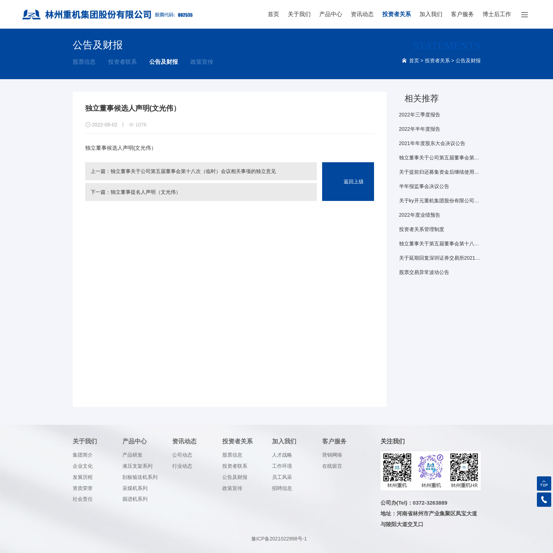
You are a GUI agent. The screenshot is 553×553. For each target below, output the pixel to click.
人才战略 (282, 455)
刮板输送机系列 (139, 477)
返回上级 (354, 181)
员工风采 (282, 477)
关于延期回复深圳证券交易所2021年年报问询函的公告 (440, 258)
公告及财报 (163, 62)
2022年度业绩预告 (419, 215)
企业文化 (83, 466)
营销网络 (332, 455)
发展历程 (83, 477)
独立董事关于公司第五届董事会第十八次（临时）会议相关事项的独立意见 (193, 171)
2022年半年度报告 (419, 129)
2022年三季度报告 (419, 114)
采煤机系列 (134, 488)
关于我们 (299, 14)
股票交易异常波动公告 (424, 272)
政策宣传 (201, 62)
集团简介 (83, 455)
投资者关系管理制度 (421, 229)
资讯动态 (362, 14)
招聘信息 (282, 488)
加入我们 (430, 14)
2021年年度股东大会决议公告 (432, 143)
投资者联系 (122, 62)
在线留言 (332, 466)
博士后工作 (496, 14)
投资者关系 (396, 14)
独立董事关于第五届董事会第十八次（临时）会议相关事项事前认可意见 (440, 243)
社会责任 (83, 499)
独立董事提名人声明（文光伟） (146, 192)
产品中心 (330, 14)
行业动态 (182, 466)
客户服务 (462, 14)
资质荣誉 (83, 488)
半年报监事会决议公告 (424, 186)
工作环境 (282, 466)
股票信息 (84, 62)
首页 (273, 14)
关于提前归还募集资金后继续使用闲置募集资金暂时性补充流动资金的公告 (440, 172)
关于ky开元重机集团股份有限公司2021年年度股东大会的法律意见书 (440, 200)
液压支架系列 (137, 466)
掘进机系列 (134, 499)
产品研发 (132, 455)
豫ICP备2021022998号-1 (279, 539)
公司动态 (182, 455)
